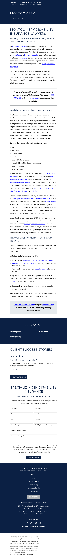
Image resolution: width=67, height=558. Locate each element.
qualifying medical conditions (34, 224)
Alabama (23, 58)
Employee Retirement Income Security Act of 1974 (31, 199)
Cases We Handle (34, 481)
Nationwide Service (33, 488)
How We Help (33, 485)
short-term (17, 55)
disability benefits (41, 269)
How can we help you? (17, 436)
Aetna (36, 188)
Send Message (33, 457)
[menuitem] (19, 331)
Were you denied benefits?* (19, 430)
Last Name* (38, 408)
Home (33, 478)
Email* (37, 414)
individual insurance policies (20, 182)
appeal (12, 281)
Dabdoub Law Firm (19, 46)
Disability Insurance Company (43, 425)
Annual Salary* (15, 425)
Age (12, 419)
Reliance (25, 191)
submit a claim (50, 202)
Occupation (38, 419)
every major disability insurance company (38, 260)
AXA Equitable (15, 191)
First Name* (14, 408)
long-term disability (31, 55)
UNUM (34, 191)
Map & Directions (26, 514)
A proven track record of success (24, 263)
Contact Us (33, 497)
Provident (49, 188)
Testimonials (33, 491)
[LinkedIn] (40, 523)
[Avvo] (31, 523)
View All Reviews (19, 377)
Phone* (13, 414)
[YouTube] (36, 523)
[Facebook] (27, 523)
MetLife (42, 188)
